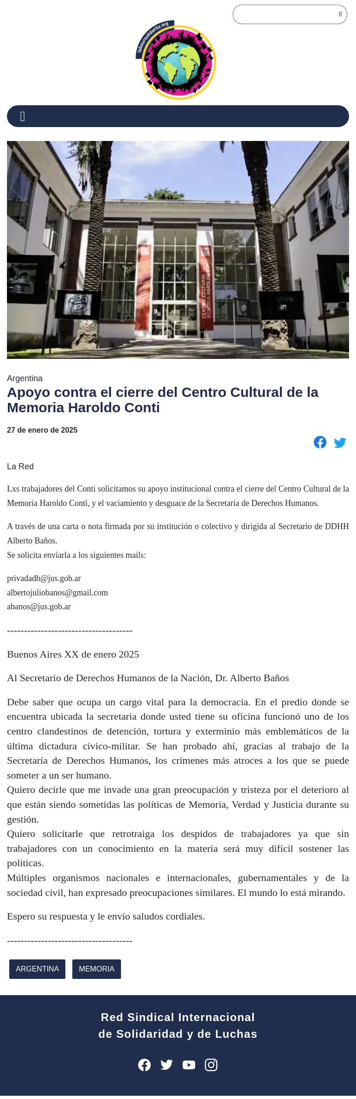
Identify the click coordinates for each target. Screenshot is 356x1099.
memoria (94, 973)
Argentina (36, 973)
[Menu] (26, 116)
